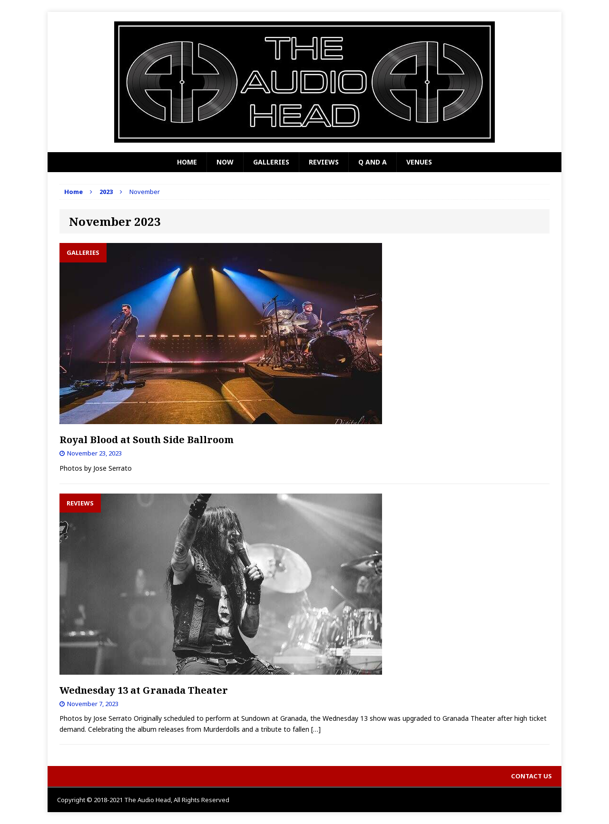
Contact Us (531, 776)
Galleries (271, 161)
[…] (316, 729)
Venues (419, 161)
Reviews (324, 161)
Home (187, 161)
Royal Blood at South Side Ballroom (146, 439)
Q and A (372, 161)
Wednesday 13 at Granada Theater (143, 690)
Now (225, 161)
